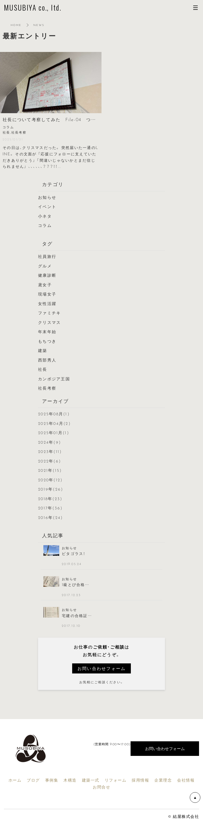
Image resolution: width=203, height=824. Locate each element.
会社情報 (186, 780)
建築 (42, 350)
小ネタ (45, 216)
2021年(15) (50, 470)
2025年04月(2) (54, 423)
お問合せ (101, 787)
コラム (45, 225)
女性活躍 (47, 303)
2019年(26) (50, 489)
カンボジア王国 (54, 379)
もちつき (47, 341)
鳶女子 (45, 285)
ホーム (15, 780)
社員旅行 (47, 256)
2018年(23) (50, 498)
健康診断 (47, 275)
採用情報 (140, 780)
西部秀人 (47, 360)
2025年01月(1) (53, 432)
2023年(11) (50, 451)
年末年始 (47, 331)
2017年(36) (50, 508)
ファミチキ (49, 313)
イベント (47, 206)
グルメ (45, 266)
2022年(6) (49, 461)
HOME (16, 25)
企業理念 (163, 780)
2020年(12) (50, 480)
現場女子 (47, 294)
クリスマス (49, 322)
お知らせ (47, 197)
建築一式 (90, 780)
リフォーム (116, 780)
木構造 (70, 780)
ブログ (33, 780)
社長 (42, 369)
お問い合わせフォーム (101, 668)
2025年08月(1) (54, 414)
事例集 (51, 780)
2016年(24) (50, 517)
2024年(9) (49, 442)
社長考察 (47, 388)
